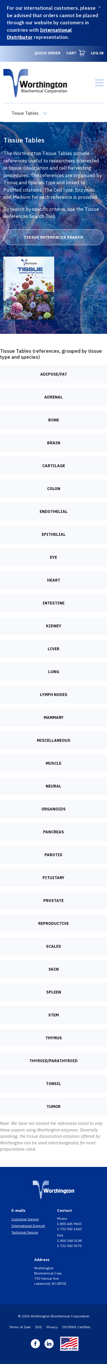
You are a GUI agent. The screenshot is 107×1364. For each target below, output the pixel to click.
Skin (54, 969)
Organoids (53, 809)
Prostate (53, 900)
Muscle (53, 763)
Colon (53, 488)
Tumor (53, 1106)
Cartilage (53, 465)
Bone (53, 420)
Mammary (54, 717)
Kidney (53, 626)
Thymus (53, 1037)
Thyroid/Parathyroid (53, 1060)
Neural (53, 786)
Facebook (35, 1343)
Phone (62, 1218)
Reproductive (53, 923)
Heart (53, 580)
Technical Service (24, 1232)
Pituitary (53, 877)
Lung (53, 671)
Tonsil (53, 1083)
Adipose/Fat (53, 374)
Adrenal (53, 397)
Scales (53, 946)
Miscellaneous (53, 740)
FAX (60, 1235)
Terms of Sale (20, 1327)
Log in (97, 53)
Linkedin (49, 1343)
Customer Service (25, 1219)
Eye (53, 557)
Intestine (53, 603)
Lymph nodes (53, 694)
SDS (38, 1327)
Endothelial (54, 511)
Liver (53, 648)
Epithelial (54, 534)
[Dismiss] (99, 7)
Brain (53, 442)
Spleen (53, 992)
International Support (28, 1226)
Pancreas (53, 831)
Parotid (53, 854)
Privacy (52, 1327)
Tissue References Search (53, 237)
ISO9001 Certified (76, 1327)
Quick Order (47, 53)
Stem (53, 1015)
